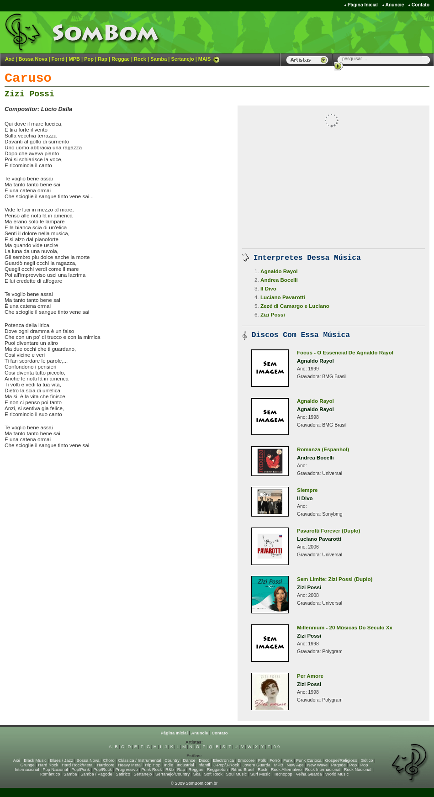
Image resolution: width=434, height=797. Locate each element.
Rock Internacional (322, 769)
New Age (294, 765)
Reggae (120, 59)
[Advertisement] (111, 474)
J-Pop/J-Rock (226, 765)
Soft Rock (213, 774)
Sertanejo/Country (172, 774)
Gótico (367, 760)
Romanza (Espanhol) (323, 449)
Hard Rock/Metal (77, 765)
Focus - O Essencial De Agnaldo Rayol (345, 352)
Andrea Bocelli (279, 280)
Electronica (223, 760)
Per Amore (310, 676)
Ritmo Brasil (242, 769)
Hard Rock (48, 765)
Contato (420, 4)
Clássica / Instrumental (139, 760)
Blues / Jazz (61, 760)
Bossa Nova (32, 59)
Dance (189, 760)
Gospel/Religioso (341, 760)
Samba (158, 59)
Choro (108, 760)
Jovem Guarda (256, 765)
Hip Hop (153, 765)
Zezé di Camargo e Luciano (294, 306)
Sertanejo (182, 59)
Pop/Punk (80, 769)
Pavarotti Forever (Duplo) (328, 530)
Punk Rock (151, 769)
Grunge (28, 765)
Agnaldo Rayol (279, 271)
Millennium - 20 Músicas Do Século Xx (344, 627)
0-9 (277, 746)
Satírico (123, 774)
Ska (197, 774)
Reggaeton (217, 769)
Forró (58, 59)
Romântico (50, 774)
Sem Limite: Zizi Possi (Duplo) (334, 579)
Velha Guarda (309, 774)
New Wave (317, 765)
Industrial (185, 765)
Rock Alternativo (286, 769)
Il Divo (268, 288)
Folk (262, 760)
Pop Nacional (55, 769)
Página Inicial (363, 4)
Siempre (307, 490)
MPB (74, 59)
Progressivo (126, 769)
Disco (204, 760)
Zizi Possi (29, 94)
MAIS (209, 59)
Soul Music (236, 774)
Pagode (338, 765)
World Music (337, 774)
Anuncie (394, 4)
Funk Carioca (308, 760)
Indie (168, 765)
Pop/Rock (102, 769)
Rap (102, 59)
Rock (140, 59)
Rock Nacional (357, 769)
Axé (9, 59)
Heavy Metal (130, 765)
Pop (89, 59)
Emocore (246, 760)
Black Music (35, 760)
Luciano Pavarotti (282, 297)
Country (172, 760)
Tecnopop (283, 774)
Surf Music (260, 774)
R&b (169, 769)
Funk (288, 760)
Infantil (203, 765)
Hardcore (105, 765)
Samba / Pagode (96, 774)
